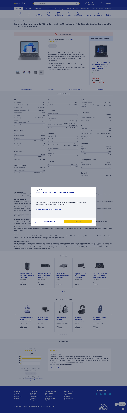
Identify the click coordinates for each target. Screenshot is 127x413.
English (38, 190)
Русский (43, 190)
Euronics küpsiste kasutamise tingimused (48, 209)
